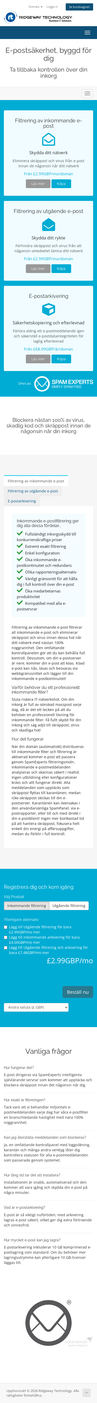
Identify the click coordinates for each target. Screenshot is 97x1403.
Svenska (35, 6)
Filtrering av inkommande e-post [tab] (36, 481)
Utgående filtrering (69, 905)
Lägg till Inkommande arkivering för (42, 940)
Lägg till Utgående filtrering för (37, 929)
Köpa (61, 183)
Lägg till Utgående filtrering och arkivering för (46, 950)
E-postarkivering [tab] (22, 501)
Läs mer (38, 183)
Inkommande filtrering (26, 905)
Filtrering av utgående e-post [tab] (33, 491)
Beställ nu (78, 992)
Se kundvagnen (79, 7)
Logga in (52, 6)
